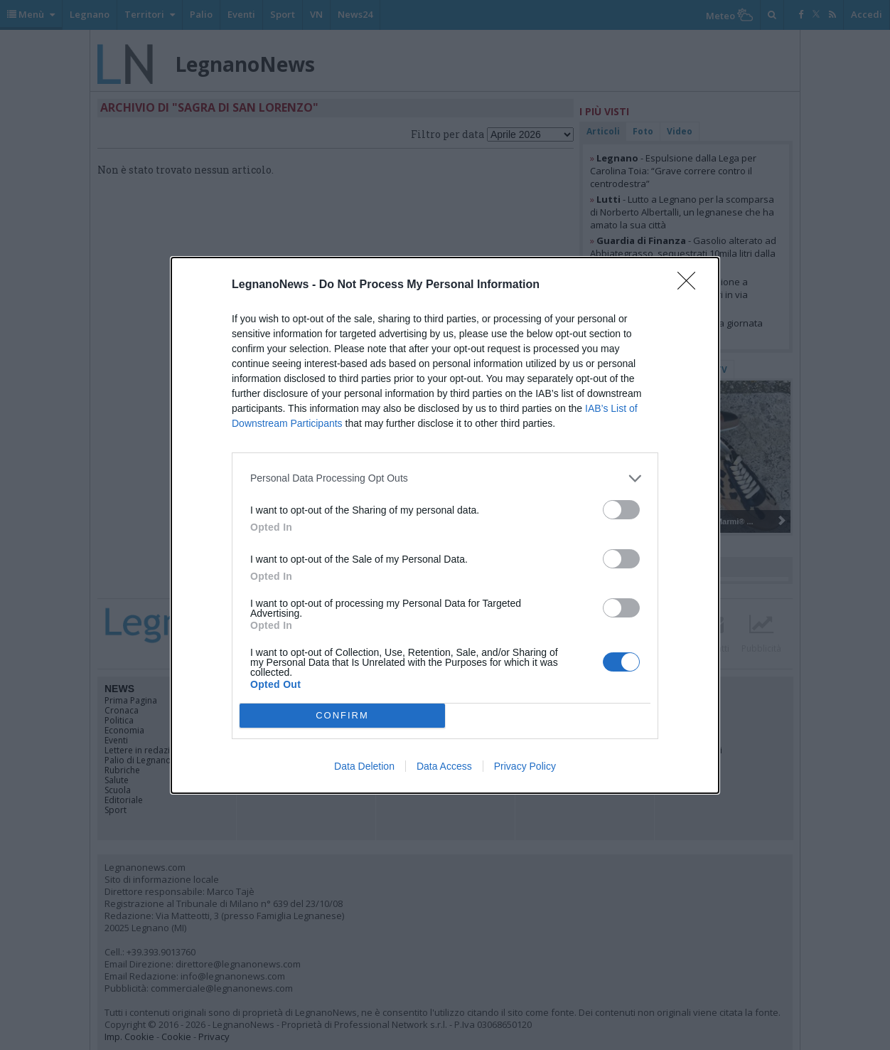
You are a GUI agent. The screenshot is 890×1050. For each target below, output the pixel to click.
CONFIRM (342, 715)
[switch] (621, 509)
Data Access (444, 766)
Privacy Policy (525, 766)
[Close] (690, 285)
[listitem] (445, 478)
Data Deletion (364, 766)
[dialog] (445, 525)
